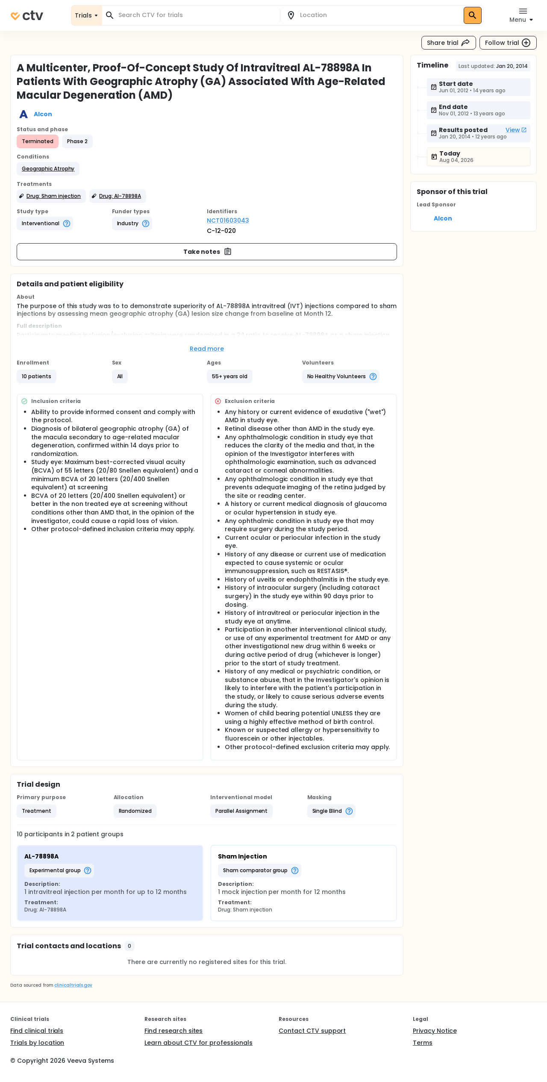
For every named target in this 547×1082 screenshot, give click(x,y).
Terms (422, 1043)
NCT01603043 (228, 220)
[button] (48, 169)
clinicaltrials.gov (73, 985)
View (516, 130)
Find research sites (173, 1031)
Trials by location (37, 1043)
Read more (207, 349)
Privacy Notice (435, 1031)
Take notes (207, 251)
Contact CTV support (312, 1031)
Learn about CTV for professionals (198, 1043)
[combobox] (196, 15)
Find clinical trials (36, 1031)
